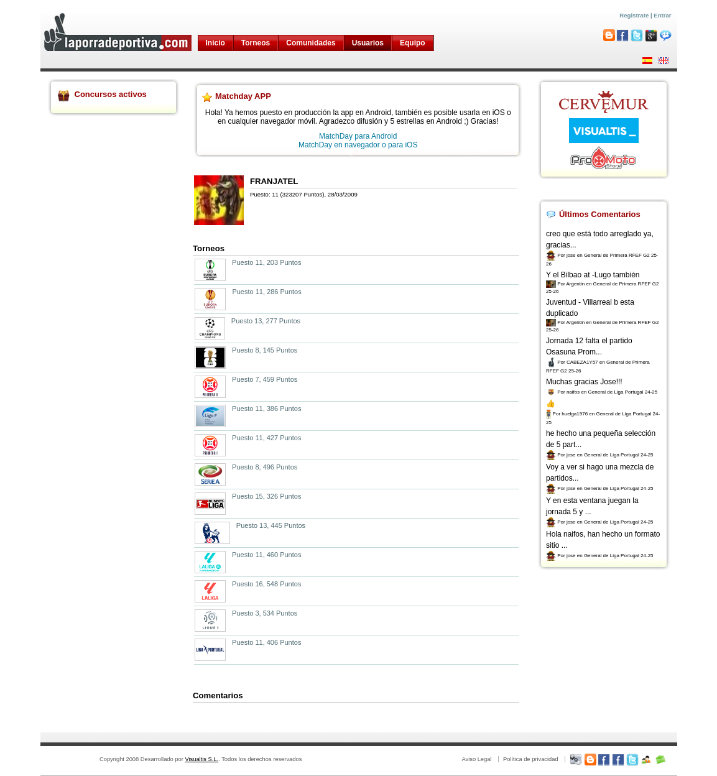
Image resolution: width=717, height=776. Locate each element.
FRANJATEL (274, 181)
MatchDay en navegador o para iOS (357, 145)
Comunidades (310, 43)
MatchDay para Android (358, 136)
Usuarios (368, 43)
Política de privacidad (530, 759)
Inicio (215, 43)
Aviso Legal (476, 759)
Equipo (412, 43)
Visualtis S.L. (201, 759)
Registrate (634, 15)
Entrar (662, 15)
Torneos (255, 43)
